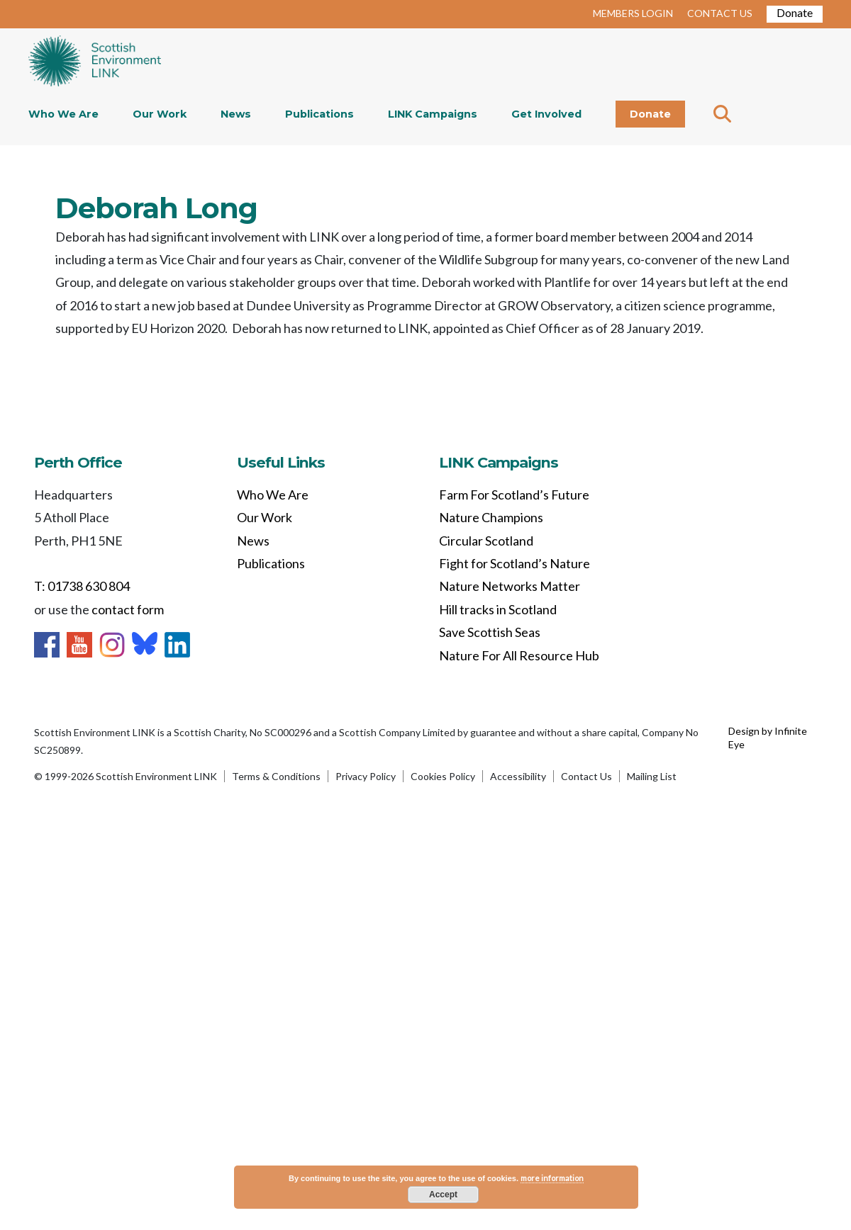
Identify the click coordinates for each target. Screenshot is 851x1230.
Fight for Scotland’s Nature (514, 563)
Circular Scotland (486, 540)
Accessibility (518, 776)
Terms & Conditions (276, 776)
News (236, 114)
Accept (443, 1195)
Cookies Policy (443, 776)
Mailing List (652, 776)
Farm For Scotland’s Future (514, 494)
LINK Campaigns (432, 114)
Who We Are (63, 114)
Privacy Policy (365, 776)
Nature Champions (491, 517)
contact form (127, 609)
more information (552, 1178)
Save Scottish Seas (489, 632)
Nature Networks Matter (509, 586)
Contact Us (586, 776)
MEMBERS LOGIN (633, 13)
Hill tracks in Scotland (498, 609)
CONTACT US (719, 13)
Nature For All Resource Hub (519, 655)
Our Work (160, 114)
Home (94, 62)
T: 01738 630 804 (82, 586)
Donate (795, 12)
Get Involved (546, 114)
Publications (319, 114)
